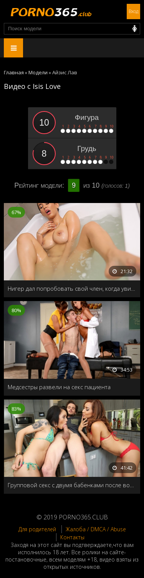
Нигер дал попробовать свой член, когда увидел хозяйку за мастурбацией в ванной (72, 288)
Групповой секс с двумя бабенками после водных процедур (72, 485)
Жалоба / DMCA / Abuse (96, 529)
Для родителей (37, 529)
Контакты (72, 537)
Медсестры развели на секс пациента (59, 387)
